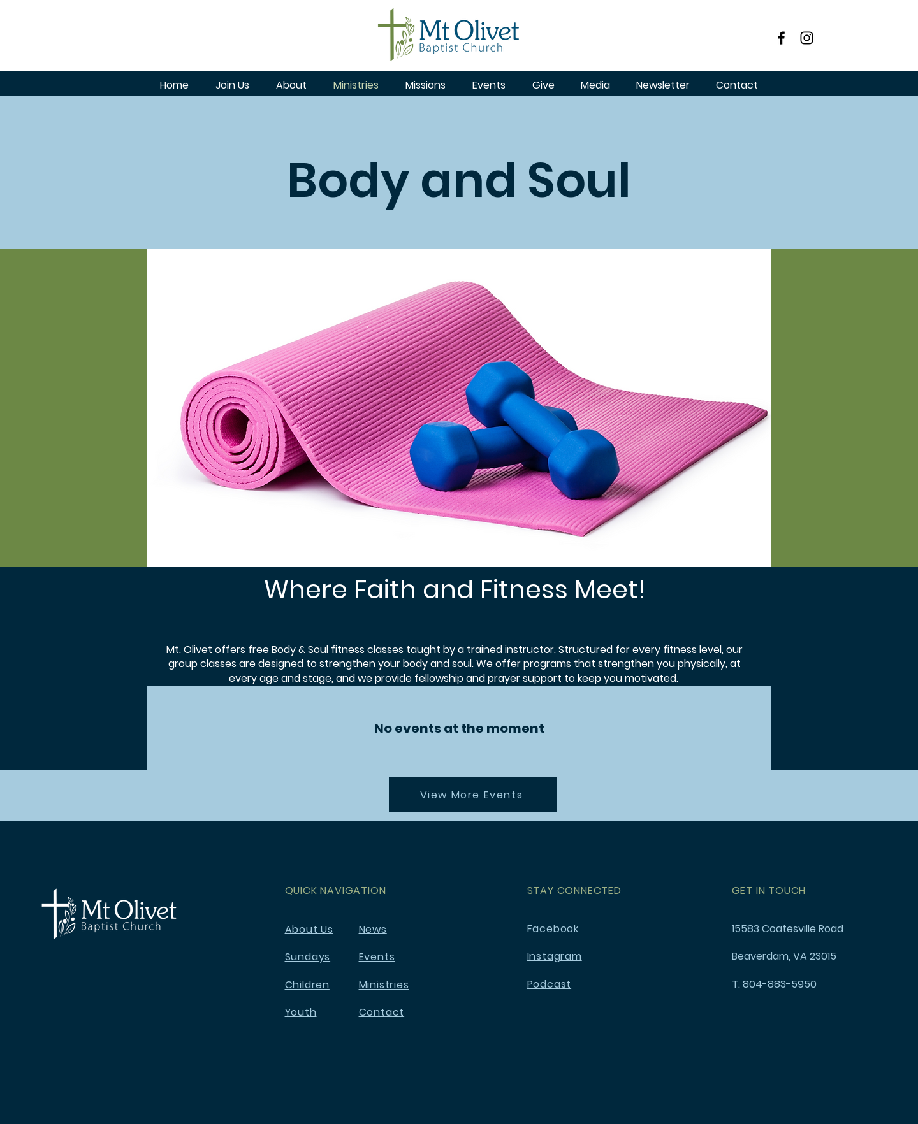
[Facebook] (781, 38)
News (373, 929)
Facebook (553, 928)
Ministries (384, 984)
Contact (382, 1012)
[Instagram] (806, 38)
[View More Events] (473, 794)
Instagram (554, 956)
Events (377, 956)
